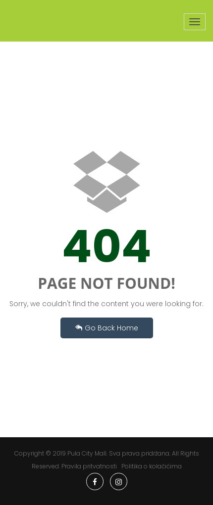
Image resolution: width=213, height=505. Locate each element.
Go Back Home (106, 328)
